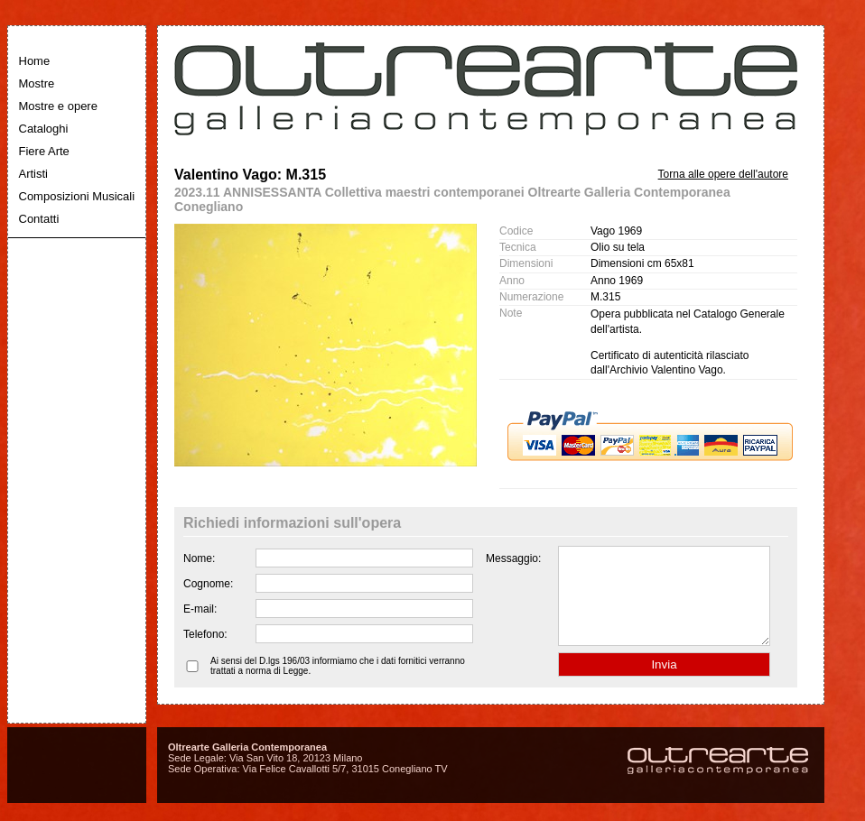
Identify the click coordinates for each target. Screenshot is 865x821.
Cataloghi (44, 128)
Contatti (39, 219)
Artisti (34, 173)
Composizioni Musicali (77, 196)
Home (35, 61)
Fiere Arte (44, 151)
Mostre (37, 83)
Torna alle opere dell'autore (723, 174)
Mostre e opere (58, 106)
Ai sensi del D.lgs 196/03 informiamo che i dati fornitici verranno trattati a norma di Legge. (337, 685)
